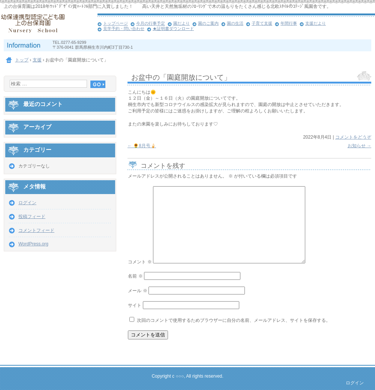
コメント (140, 261)
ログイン (27, 202)
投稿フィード (31, 216)
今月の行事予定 (150, 23)
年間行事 (288, 23)
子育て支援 (262, 23)
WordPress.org (33, 244)
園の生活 (235, 23)
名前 (135, 276)
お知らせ (359, 145)
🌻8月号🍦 (142, 145)
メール (137, 290)
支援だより (315, 23)
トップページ (115, 23)
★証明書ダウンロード (173, 28)
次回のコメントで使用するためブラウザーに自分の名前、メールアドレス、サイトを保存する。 (233, 320)
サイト (134, 305)
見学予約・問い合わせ (123, 28)
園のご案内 (208, 23)
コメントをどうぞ (353, 137)
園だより (181, 23)
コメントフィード (36, 230)
